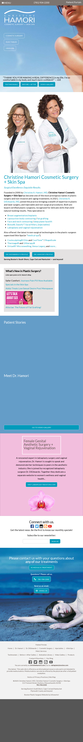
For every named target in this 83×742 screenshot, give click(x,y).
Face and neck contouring (19, 221)
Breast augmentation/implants (22, 215)
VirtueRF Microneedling (19, 246)
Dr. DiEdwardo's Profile (17, 254)
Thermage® (13, 243)
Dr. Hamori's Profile (43, 254)
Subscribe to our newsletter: (41, 579)
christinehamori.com (37, 709)
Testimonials (11, 84)
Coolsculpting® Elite (17, 240)
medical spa (33, 235)
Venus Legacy (38, 246)
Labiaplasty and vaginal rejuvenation (25, 227)
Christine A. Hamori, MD (35, 192)
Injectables (11, 42)
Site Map (52, 721)
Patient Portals (73, 2)
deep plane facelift (43, 221)
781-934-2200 (41, 623)
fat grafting (42, 218)
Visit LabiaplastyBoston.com (41, 528)
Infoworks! (55, 738)
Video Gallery (46, 84)
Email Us (41, 634)
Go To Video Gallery (41, 471)
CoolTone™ (37, 240)
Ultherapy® (29, 243)
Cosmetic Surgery (14, 36)
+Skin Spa (10, 48)
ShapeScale (50, 240)
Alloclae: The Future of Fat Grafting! (23, 307)
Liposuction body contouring (21, 218)
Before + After (29, 84)
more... (53, 246)
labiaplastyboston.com (59, 709)
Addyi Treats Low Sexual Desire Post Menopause (29, 288)
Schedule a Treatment (41, 611)
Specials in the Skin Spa (17, 284)
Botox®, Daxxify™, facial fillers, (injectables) (28, 224)
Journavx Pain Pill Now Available (37, 280)
